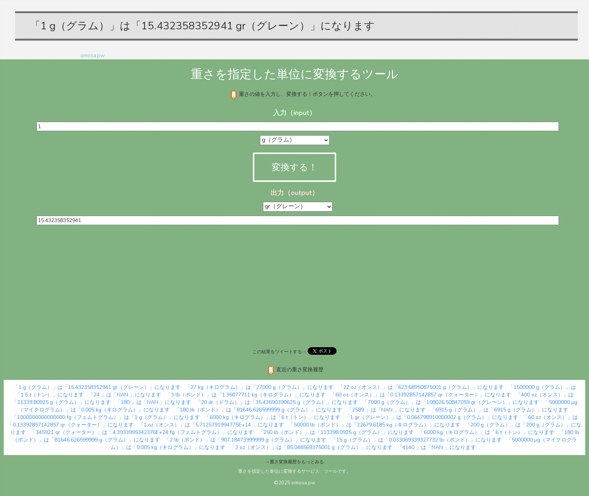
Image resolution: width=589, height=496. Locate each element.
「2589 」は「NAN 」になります (386, 409)
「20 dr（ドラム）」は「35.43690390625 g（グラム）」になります (277, 402)
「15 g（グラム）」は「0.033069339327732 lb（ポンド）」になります (416, 439)
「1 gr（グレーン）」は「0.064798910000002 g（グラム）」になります (431, 417)
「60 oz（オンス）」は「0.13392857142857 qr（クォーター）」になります (420, 394)
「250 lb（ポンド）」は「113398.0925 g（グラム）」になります (336, 432)
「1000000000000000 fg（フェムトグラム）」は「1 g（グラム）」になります (106, 417)
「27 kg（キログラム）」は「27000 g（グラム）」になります (259, 387)
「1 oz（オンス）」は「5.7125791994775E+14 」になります (211, 424)
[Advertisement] (294, 285)
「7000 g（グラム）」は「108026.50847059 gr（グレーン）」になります (450, 402)
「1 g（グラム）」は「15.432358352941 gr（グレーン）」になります (97, 387)
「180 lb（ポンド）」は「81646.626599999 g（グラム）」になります (258, 409)
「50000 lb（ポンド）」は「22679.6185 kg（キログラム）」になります (374, 424)
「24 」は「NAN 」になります (124, 394)
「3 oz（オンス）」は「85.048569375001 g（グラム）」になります (311, 447)
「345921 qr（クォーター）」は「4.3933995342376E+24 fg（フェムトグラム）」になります (142, 432)
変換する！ (294, 167)
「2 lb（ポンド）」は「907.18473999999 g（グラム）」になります (245, 439)
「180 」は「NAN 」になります (153, 402)
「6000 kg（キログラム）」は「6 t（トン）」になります (272, 417)
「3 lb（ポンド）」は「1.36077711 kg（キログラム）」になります (246, 394)
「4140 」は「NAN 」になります (436, 447)
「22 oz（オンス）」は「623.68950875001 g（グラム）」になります (421, 387)
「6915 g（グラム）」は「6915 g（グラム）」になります (499, 409)
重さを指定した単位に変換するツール (295, 74)
